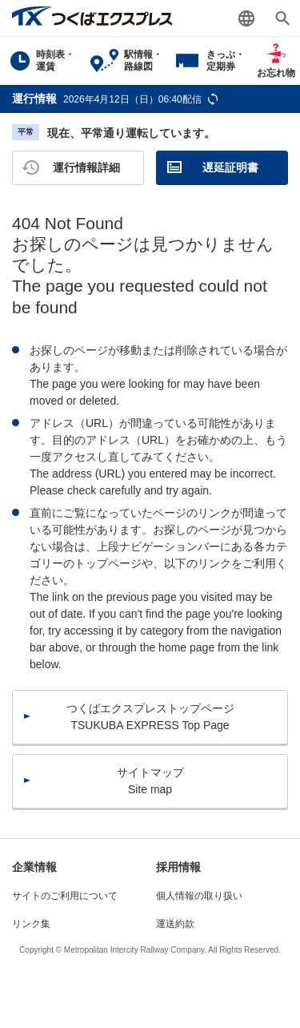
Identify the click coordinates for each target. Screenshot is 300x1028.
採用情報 (178, 867)
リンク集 (31, 923)
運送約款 (175, 923)
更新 (213, 99)
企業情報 (34, 867)
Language (246, 18)
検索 (282, 18)
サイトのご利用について (65, 895)
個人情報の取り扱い (199, 895)
